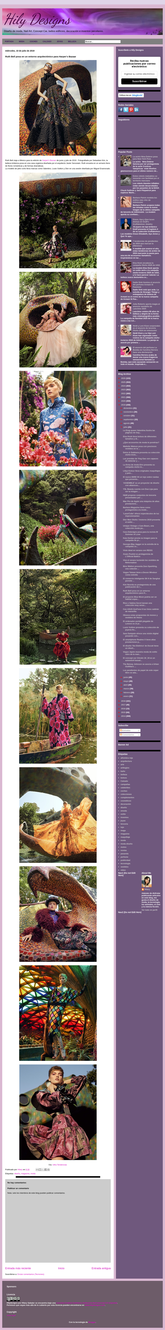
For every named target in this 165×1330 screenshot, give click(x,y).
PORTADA (9, 41)
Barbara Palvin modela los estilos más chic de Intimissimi (145, 200)
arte (122, 764)
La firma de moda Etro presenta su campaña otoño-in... (139, 466)
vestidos (124, 867)
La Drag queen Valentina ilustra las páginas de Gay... (139, 431)
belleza (124, 774)
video (123, 870)
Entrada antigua (101, 1268)
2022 (123, 393)
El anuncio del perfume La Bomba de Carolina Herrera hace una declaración (145, 349)
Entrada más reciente (18, 1268)
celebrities (125, 787)
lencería (124, 824)
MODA (21, 41)
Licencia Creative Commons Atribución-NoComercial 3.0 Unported (86, 1303)
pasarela (124, 854)
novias (124, 850)
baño (123, 771)
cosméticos (126, 801)
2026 (123, 378)
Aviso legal (11, 1315)
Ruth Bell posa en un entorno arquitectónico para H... (136, 592)
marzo (127, 688)
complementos (127, 797)
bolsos (124, 778)
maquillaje (125, 837)
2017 (123, 705)
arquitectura (126, 761)
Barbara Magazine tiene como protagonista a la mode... (136, 508)
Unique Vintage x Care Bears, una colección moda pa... (138, 527)
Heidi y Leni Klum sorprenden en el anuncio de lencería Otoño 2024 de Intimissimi (146, 328)
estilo (123, 814)
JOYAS (60, 41)
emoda (124, 811)
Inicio (61, 1268)
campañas (125, 784)
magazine (25, 1173)
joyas (123, 821)
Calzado (124, 781)
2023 (123, 389)
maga (123, 830)
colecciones (126, 794)
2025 (123, 382)
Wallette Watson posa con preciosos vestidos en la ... (139, 447)
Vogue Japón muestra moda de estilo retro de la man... (140, 653)
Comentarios (127, 735)
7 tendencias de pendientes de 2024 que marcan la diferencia (145, 243)
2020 (123, 401)
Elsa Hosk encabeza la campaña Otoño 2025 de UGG (146, 264)
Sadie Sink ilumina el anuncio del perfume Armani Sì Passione (146, 284)
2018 (123, 701)
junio (126, 677)
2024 (123, 386)
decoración (126, 804)
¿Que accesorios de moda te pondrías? (141, 442)
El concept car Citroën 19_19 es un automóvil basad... (139, 659)
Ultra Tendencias (59, 1165)
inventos (124, 817)
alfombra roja (127, 758)
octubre (127, 415)
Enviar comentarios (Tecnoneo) (30, 1274)
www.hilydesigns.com (95, 1305)
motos (123, 847)
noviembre (129, 412)
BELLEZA (72, 41)
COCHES (33, 41)
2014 (123, 716)
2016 (123, 708)
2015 (123, 712)
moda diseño (126, 844)
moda (33, 1173)
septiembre (129, 419)
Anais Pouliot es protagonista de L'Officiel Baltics (138, 555)
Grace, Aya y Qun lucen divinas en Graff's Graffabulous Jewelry (143, 221)
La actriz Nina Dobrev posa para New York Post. (145, 157)
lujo (122, 827)
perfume (124, 857)
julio (126, 427)
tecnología (125, 863)
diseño (17, 1173)
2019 (123, 405)
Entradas (125, 730)
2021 (123, 397)
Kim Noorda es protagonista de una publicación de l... (139, 586)
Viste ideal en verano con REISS (137, 550)
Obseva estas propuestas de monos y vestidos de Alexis (140, 616)
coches (124, 791)
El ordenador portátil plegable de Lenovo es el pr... (138, 622)
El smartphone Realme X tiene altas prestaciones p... (139, 640)
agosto (127, 423)
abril (126, 685)
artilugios (125, 768)
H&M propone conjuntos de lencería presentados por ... (139, 496)
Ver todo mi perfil (149, 910)
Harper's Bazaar (49, 160)
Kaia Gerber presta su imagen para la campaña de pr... (140, 539)
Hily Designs (37, 19)
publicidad (125, 860)
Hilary (147, 889)
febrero (127, 692)
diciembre (128, 408)
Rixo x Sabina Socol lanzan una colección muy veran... (137, 604)
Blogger (91, 1322)
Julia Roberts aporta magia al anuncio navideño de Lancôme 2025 (146, 306)
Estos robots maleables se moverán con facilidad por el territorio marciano (146, 178)
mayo (126, 681)
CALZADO (47, 41)
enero (126, 696)
